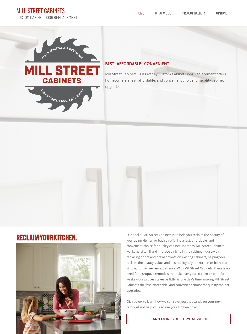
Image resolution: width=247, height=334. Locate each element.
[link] (62, 37)
